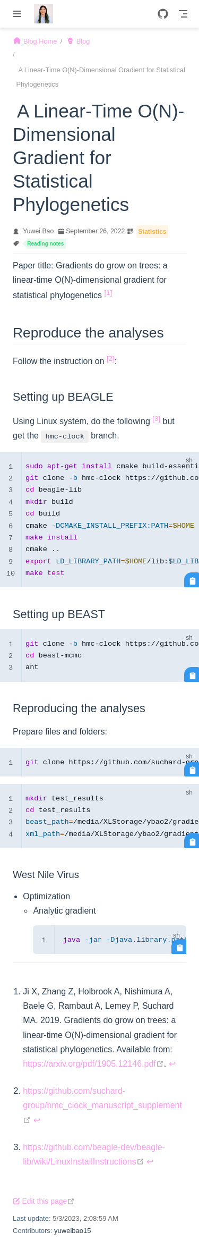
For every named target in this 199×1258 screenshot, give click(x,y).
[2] (111, 358)
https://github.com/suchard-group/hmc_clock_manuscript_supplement (102, 1105)
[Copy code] (191, 579)
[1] (109, 293)
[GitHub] (162, 13)
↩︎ (172, 1063)
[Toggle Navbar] (183, 14)
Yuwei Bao (38, 231)
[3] (156, 419)
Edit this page (44, 1201)
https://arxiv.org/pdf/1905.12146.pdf (93, 1063)
